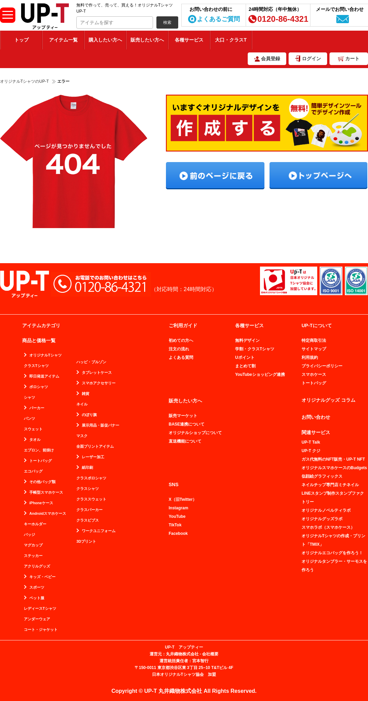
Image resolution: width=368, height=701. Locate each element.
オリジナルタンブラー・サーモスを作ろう (334, 565)
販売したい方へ (147, 40)
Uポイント (245, 357)
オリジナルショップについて (195, 432)
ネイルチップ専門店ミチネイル (330, 484)
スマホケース (314, 374)
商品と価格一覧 (39, 340)
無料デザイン (247, 340)
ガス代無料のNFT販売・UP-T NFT (333, 459)
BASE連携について (186, 424)
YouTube (177, 516)
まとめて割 (245, 366)
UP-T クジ (311, 450)
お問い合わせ (316, 417)
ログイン (311, 58)
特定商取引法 (314, 340)
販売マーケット (183, 415)
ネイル (82, 404)
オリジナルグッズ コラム (328, 400)
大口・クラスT (231, 40)
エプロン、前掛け (39, 450)
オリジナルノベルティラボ (326, 510)
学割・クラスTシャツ (254, 349)
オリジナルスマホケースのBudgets (334, 467)
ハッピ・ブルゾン (91, 362)
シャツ (29, 397)
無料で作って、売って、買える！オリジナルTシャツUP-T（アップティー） (45, 16)
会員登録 (267, 59)
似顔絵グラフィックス (322, 476)
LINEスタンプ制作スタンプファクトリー (333, 497)
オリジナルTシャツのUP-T (24, 81)
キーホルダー (35, 524)
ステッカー (33, 556)
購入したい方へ (105, 40)
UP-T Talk (311, 442)
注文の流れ (179, 349)
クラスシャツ (87, 489)
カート (352, 58)
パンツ (29, 418)
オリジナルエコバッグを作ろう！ (332, 553)
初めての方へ (181, 340)
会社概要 (210, 654)
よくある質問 (181, 357)
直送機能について (185, 441)
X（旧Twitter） (183, 499)
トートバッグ (314, 383)
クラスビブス (87, 520)
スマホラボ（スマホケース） (328, 527)
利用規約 (310, 357)
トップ (21, 40)
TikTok (175, 525)
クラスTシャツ (36, 366)
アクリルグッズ (37, 566)
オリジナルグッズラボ (322, 518)
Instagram (178, 508)
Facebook (178, 533)
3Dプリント (86, 541)
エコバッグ (33, 471)
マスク (82, 436)
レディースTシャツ (40, 608)
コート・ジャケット (41, 630)
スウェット (33, 429)
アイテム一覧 (63, 40)
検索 (167, 22)
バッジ (29, 535)
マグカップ (33, 545)
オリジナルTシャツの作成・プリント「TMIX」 (333, 540)
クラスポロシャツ (91, 478)
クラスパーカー (89, 510)
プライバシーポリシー (322, 366)
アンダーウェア (37, 619)
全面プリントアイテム (95, 446)
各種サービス (189, 40)
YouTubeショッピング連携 (260, 374)
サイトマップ (314, 349)
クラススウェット (91, 499)
